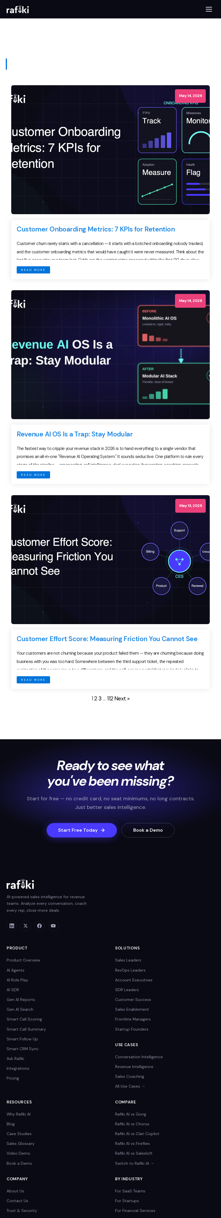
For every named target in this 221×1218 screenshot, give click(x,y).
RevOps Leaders (130, 970)
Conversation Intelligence (139, 1056)
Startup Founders (131, 1029)
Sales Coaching (129, 1076)
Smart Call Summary (26, 1029)
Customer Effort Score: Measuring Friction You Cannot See (107, 638)
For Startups (127, 1200)
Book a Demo (148, 830)
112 (110, 698)
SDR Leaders (127, 989)
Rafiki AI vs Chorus (132, 1123)
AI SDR (13, 989)
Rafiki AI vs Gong (130, 1114)
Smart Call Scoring (24, 1019)
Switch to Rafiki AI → (134, 1163)
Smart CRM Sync (23, 1048)
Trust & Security (22, 1210)
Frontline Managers (133, 1019)
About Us (15, 1191)
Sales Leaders (128, 960)
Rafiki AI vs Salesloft (134, 1153)
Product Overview (23, 960)
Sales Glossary (21, 1143)
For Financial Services (135, 1210)
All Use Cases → (130, 1086)
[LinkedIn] (12, 926)
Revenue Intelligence (134, 1066)
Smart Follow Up (22, 1039)
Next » (122, 698)
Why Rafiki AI (19, 1114)
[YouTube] (53, 926)
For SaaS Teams (130, 1191)
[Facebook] (39, 926)
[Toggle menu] (208, 9)
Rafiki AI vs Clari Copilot (137, 1133)
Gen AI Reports (21, 999)
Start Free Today (81, 830)
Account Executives (134, 980)
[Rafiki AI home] (18, 9)
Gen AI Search (20, 1009)
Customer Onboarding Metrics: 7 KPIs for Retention (96, 229)
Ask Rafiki (15, 1058)
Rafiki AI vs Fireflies (132, 1143)
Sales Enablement (132, 1009)
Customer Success (133, 999)
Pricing (13, 1078)
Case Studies (19, 1133)
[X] (25, 926)
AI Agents (15, 970)
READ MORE (33, 270)
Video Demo (18, 1153)
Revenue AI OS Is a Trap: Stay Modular (75, 434)
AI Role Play (17, 980)
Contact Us (17, 1200)
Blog (11, 1123)
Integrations (18, 1068)
